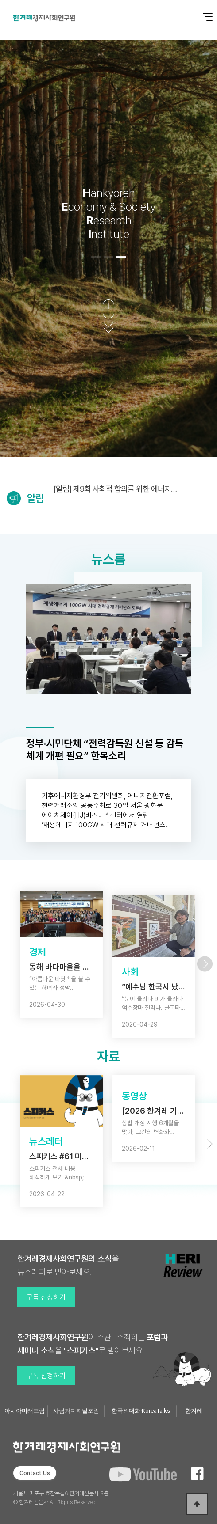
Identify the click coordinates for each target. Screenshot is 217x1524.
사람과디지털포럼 (76, 1410)
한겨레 (193, 1410)
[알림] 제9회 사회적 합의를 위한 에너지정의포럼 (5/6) (116, 488)
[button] (96, 257)
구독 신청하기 (46, 1297)
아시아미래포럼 (24, 1410)
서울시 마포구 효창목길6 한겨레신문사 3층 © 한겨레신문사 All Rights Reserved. (60, 1497)
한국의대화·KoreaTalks (141, 1410)
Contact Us (34, 1473)
